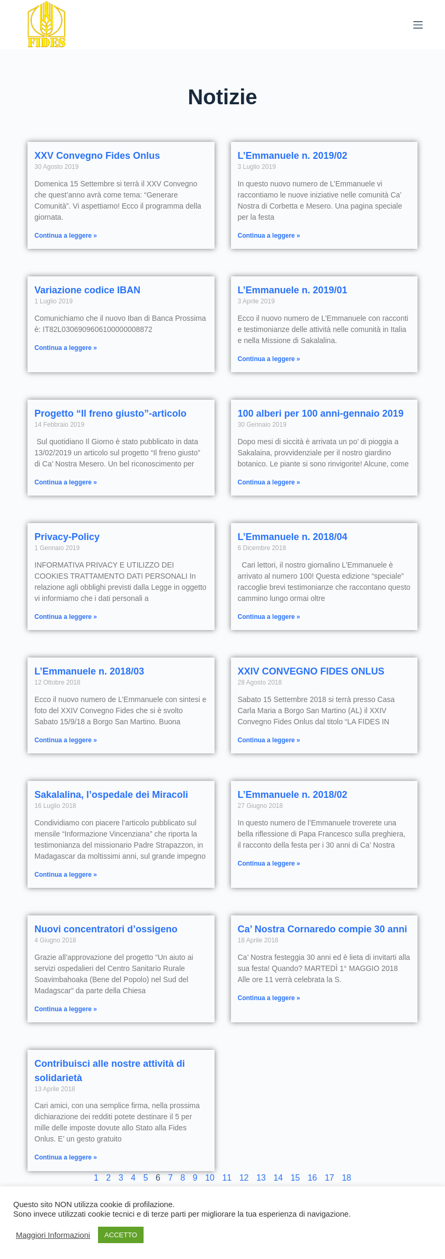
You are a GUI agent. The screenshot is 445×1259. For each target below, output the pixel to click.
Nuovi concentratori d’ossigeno (105, 929)
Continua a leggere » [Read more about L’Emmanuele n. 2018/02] (269, 863)
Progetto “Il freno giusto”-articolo (110, 413)
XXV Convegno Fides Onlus (97, 155)
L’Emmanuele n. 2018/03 (89, 671)
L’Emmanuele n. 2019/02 (293, 155)
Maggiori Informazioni (53, 1235)
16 (312, 1177)
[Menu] (418, 25)
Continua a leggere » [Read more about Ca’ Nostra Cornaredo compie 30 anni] (269, 998)
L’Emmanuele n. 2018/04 (293, 537)
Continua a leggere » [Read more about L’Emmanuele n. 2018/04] (269, 616)
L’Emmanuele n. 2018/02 (293, 794)
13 (261, 1177)
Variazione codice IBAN (87, 290)
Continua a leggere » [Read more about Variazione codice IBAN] (65, 348)
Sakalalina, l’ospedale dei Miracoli (111, 794)
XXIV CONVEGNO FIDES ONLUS (311, 671)
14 (278, 1177)
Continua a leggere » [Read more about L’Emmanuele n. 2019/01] (269, 359)
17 (329, 1177)
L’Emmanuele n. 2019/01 (293, 290)
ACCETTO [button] (120, 1235)
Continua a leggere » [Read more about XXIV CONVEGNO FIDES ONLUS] (269, 740)
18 (346, 1177)
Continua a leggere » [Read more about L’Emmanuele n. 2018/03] (65, 740)
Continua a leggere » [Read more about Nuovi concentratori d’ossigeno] (65, 1009)
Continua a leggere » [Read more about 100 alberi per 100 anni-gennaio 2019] (269, 482)
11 (227, 1177)
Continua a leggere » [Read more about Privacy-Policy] (65, 616)
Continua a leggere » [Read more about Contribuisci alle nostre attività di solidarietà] (65, 1157)
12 (244, 1177)
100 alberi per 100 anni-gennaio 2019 (321, 413)
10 (210, 1177)
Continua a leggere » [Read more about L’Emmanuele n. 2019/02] (269, 235)
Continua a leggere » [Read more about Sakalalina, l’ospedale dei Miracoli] (65, 874)
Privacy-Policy (67, 537)
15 (295, 1177)
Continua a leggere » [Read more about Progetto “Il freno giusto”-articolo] (65, 482)
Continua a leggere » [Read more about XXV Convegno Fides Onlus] (65, 235)
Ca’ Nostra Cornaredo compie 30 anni (322, 929)
